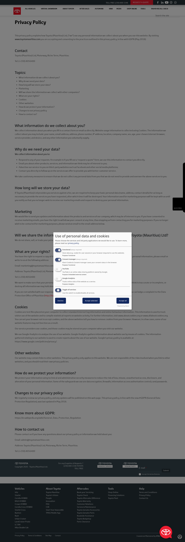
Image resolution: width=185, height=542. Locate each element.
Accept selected (91, 300)
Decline (61, 300)
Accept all (123, 300)
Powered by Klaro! (123, 306)
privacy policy (73, 243)
